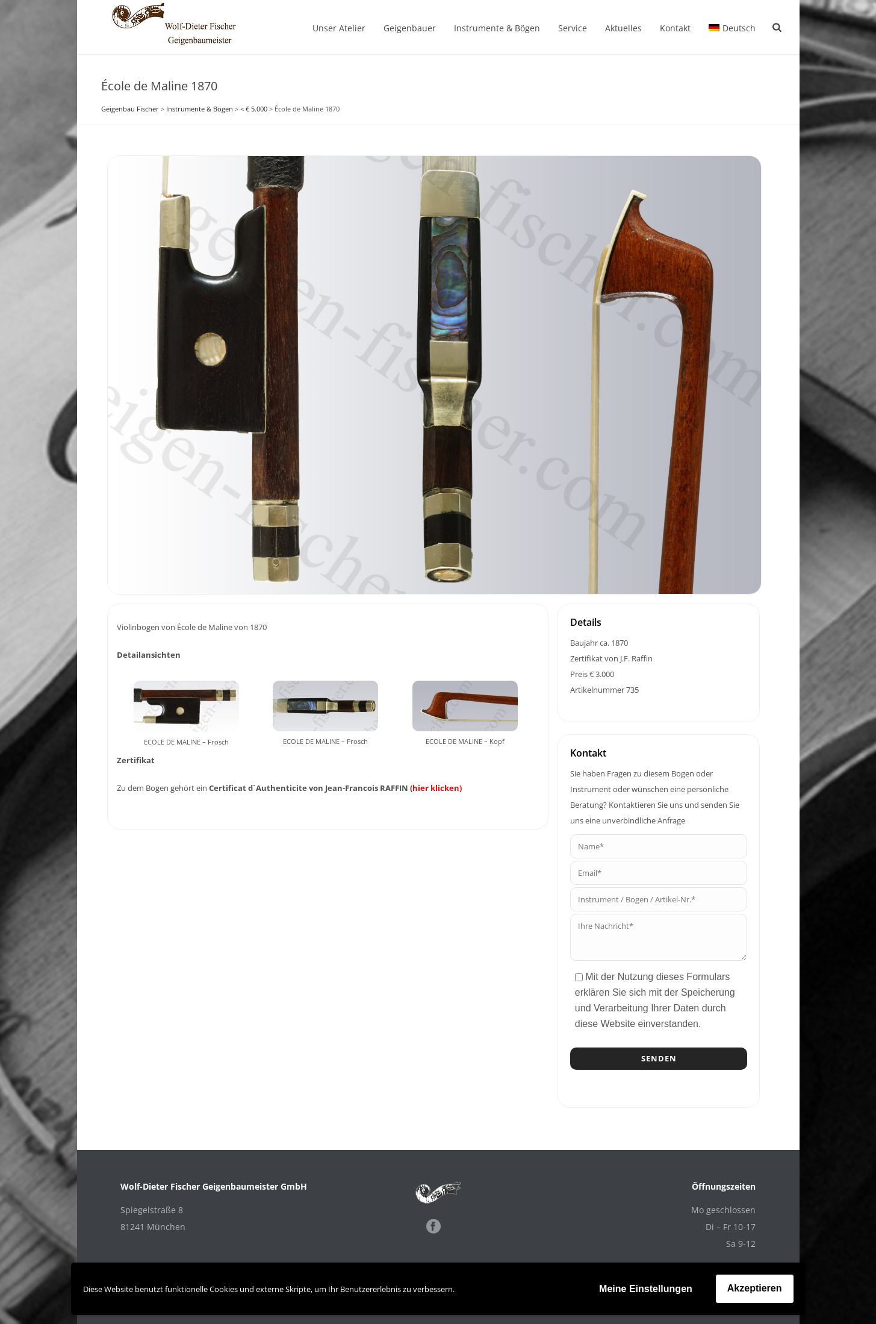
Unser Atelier (338, 28)
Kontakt (675, 28)
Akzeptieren (754, 1288)
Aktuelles (623, 28)
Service (572, 28)
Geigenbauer (410, 28)
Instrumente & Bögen (497, 28)
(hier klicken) (436, 787)
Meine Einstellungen (645, 1289)
